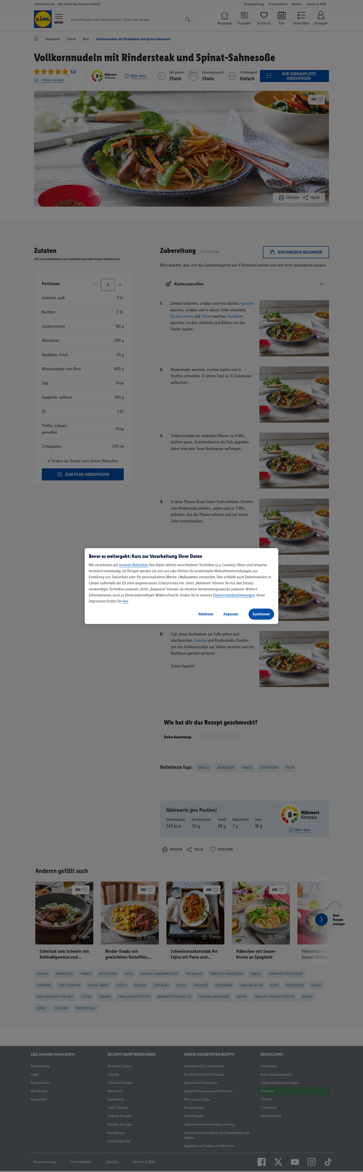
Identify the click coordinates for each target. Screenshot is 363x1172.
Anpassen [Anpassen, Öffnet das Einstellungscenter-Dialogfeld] (230, 614)
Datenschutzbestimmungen (234, 595)
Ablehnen (205, 614)
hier (125, 601)
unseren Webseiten (133, 564)
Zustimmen (261, 614)
